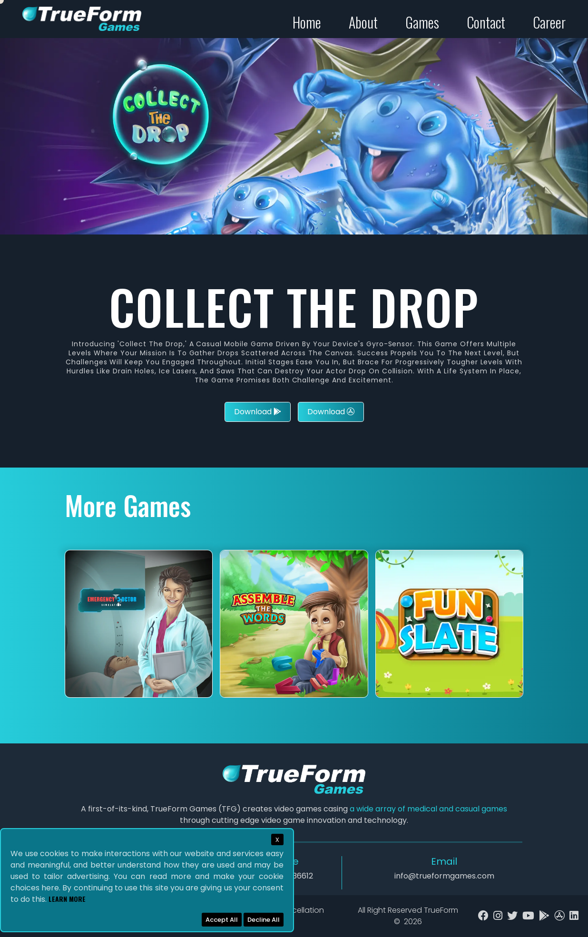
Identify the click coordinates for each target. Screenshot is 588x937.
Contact (486, 22)
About (363, 22)
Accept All (222, 919)
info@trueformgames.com (444, 875)
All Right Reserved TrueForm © (408, 916)
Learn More (67, 899)
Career (549, 22)
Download (257, 411)
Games (422, 22)
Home (307, 22)
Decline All (263, 919)
